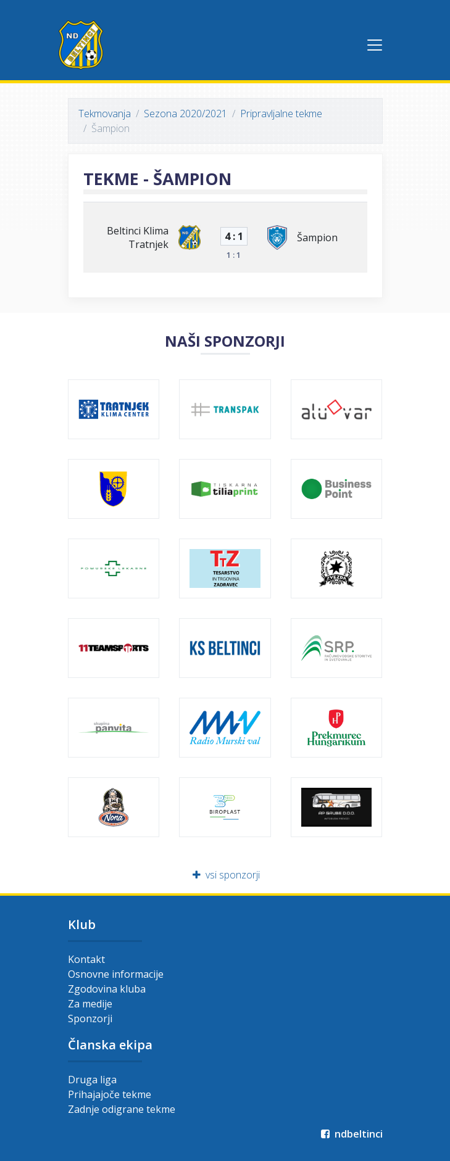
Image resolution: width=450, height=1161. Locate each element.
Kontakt (86, 959)
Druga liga (92, 1079)
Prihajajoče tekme (109, 1094)
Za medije (90, 1003)
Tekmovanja (104, 113)
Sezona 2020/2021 (185, 113)
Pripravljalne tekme (281, 113)
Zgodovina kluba (107, 989)
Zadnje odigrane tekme (121, 1109)
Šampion (317, 237)
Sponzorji (90, 1018)
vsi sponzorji (225, 875)
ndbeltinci (351, 1134)
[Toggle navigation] (374, 45)
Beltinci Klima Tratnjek (138, 237)
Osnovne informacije (116, 974)
